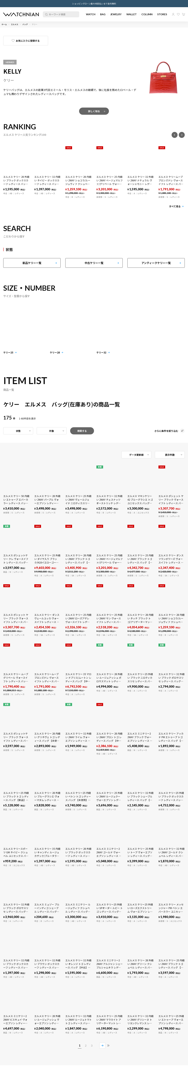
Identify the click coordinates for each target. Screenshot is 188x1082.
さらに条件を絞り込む (166, 431)
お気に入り (178, 14)
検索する (82, 431)
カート (183, 14)
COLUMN (146, 14)
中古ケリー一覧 (94, 263)
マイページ (173, 14)
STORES (162, 14)
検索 (46, 14)
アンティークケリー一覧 (156, 263)
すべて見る (175, 206)
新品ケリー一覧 (32, 263)
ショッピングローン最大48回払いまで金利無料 (94, 3)
